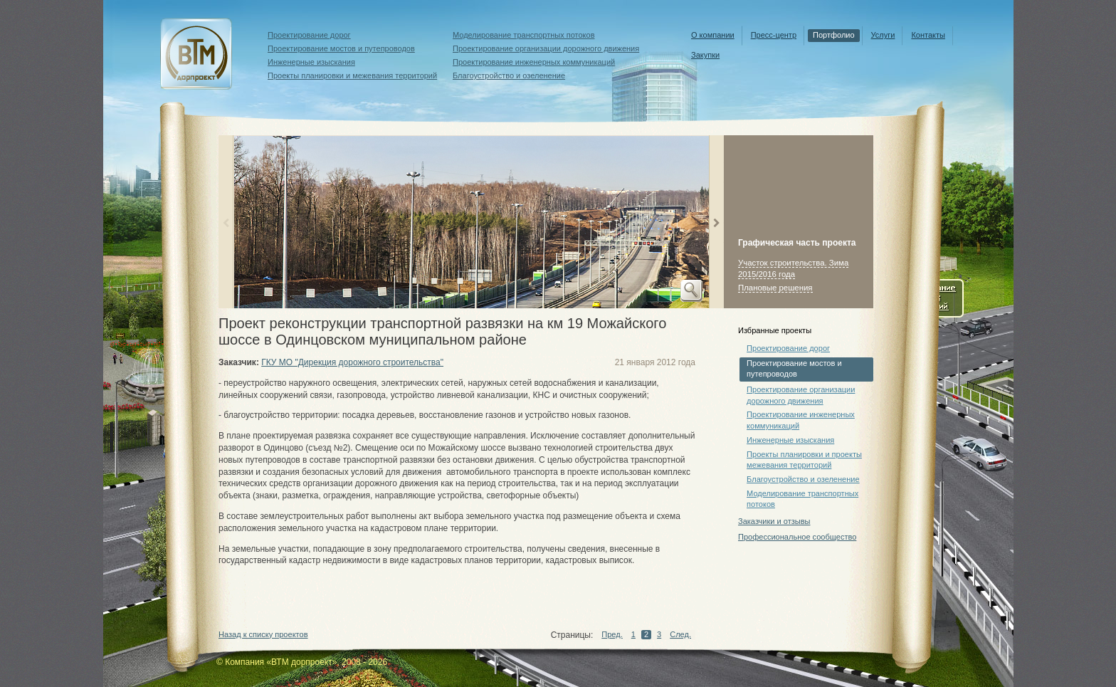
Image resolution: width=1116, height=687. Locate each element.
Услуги (883, 35)
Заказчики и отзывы (774, 521)
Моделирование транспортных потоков (524, 35)
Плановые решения (775, 287)
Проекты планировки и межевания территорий (352, 75)
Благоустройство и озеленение (509, 75)
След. (680, 634)
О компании (713, 35)
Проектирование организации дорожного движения (546, 48)
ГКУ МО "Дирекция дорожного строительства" (352, 362)
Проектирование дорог (309, 35)
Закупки (705, 55)
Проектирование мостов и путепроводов (341, 48)
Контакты (928, 35)
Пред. (611, 634)
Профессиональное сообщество (797, 537)
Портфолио (834, 35)
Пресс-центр (773, 35)
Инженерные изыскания (311, 62)
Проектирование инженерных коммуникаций (534, 62)
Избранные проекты (774, 330)
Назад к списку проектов (263, 634)
